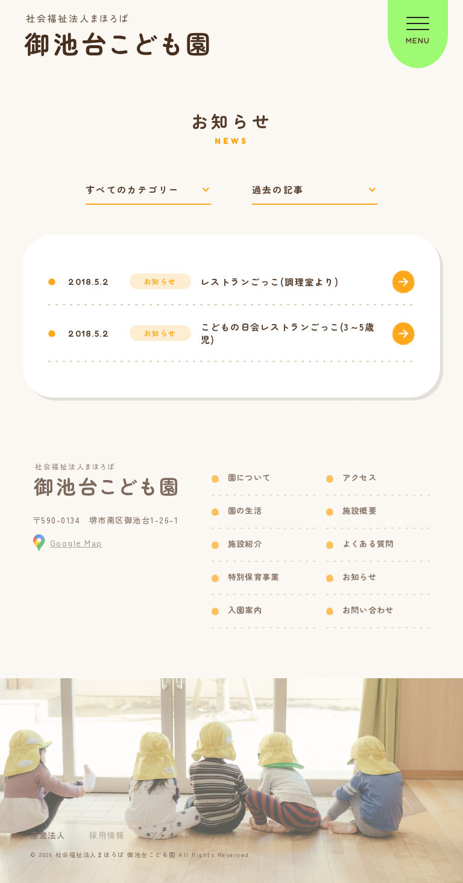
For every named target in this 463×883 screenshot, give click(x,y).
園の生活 (245, 510)
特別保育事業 (254, 576)
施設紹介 (245, 543)
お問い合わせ (368, 610)
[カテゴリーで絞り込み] (148, 190)
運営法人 (47, 835)
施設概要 (359, 510)
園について (249, 477)
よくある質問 (368, 543)
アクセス (359, 477)
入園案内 (245, 610)
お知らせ (359, 576)
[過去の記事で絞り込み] (314, 190)
